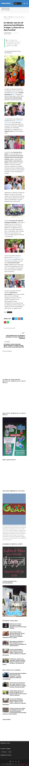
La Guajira (10, 16)
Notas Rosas (5, 3)
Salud (10, 752)
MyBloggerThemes (24, 764)
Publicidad (4, 752)
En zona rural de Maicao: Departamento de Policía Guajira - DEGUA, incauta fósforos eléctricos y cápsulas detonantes (14, 652)
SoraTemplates (9, 764)
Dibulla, (14, 94)
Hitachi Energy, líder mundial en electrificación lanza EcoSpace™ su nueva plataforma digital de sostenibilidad (14, 676)
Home (5, 16)
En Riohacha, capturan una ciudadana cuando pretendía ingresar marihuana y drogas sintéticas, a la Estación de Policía (14, 661)
